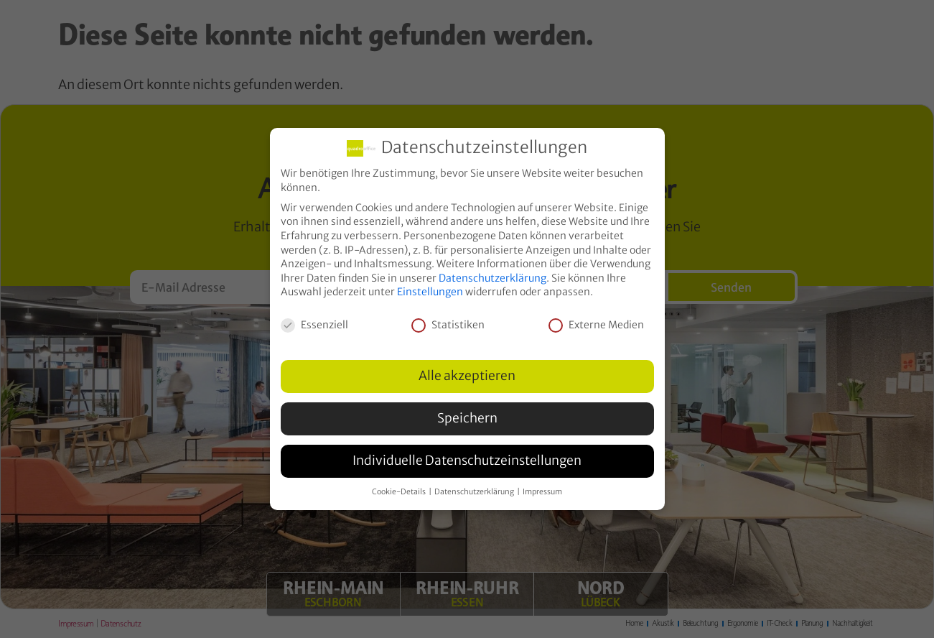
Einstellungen (430, 291)
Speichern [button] (467, 418)
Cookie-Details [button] (399, 491)
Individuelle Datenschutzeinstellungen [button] (467, 460)
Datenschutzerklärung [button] (474, 491)
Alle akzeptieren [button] (467, 376)
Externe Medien (596, 325)
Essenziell (314, 325)
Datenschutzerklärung (492, 277)
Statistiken (448, 325)
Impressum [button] (542, 491)
